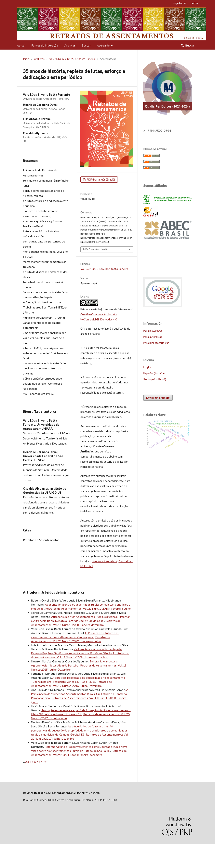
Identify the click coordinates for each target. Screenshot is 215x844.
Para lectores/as (152, 330)
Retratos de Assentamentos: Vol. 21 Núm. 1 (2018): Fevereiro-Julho (88, 608)
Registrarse (179, 3)
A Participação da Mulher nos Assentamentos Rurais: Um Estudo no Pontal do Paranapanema (79, 694)
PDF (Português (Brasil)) (100, 179)
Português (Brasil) (154, 379)
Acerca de (103, 45)
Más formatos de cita (95, 249)
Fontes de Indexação (44, 45)
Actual (21, 45)
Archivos (70, 45)
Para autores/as (152, 336)
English (147, 367)
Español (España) (154, 373)
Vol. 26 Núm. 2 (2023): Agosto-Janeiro (72, 59)
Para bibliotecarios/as (156, 342)
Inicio (26, 59)
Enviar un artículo (158, 397)
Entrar (194, 3)
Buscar (86, 45)
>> (45, 761)
